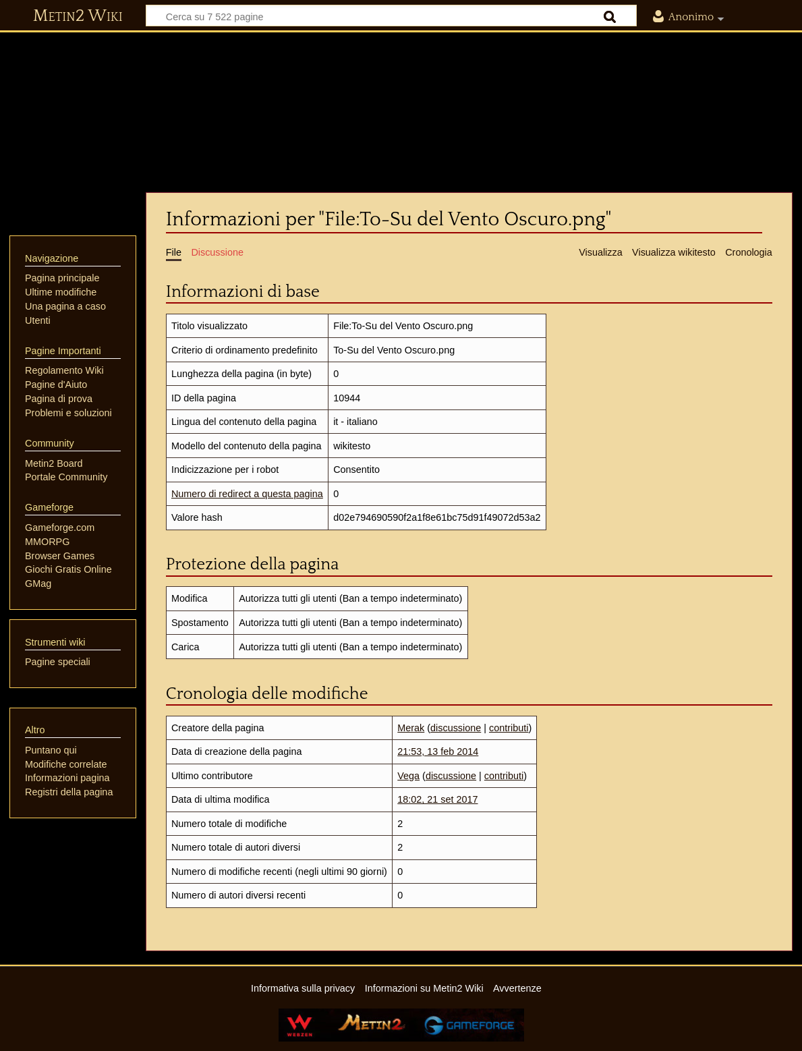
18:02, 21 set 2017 (437, 799)
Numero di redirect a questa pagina (247, 493)
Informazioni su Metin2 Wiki (424, 988)
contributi (508, 727)
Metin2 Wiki (78, 16)
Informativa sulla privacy (303, 988)
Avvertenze (517, 988)
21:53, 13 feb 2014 (437, 751)
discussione (455, 727)
